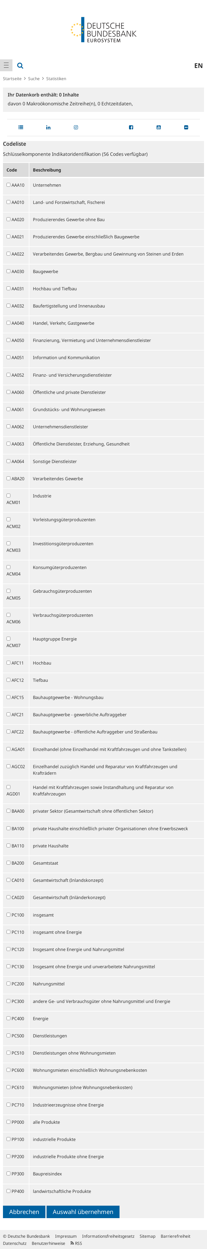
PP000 (18, 1122)
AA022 (18, 254)
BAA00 (18, 811)
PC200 (18, 984)
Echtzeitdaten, (115, 103)
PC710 (18, 1105)
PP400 (18, 1191)
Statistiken (56, 78)
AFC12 (18, 680)
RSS (76, 1243)
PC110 (18, 932)
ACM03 (13, 550)
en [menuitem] (198, 65)
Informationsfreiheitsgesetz (108, 1236)
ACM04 (13, 574)
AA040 (18, 323)
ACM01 (13, 502)
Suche (34, 78)
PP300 (18, 1174)
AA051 (18, 357)
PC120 (18, 949)
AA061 (18, 409)
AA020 (18, 219)
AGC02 (18, 766)
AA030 (18, 271)
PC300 (18, 1001)
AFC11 (18, 663)
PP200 (18, 1156)
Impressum (66, 1236)
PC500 (18, 1036)
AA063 (18, 444)
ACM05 (13, 598)
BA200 (18, 863)
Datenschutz (14, 1243)
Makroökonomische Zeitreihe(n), (60, 103)
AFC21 (18, 714)
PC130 (18, 966)
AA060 (18, 392)
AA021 (18, 237)
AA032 (18, 306)
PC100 (18, 915)
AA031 (18, 288)
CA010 (18, 880)
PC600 (18, 1070)
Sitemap (147, 1236)
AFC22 (18, 732)
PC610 (18, 1087)
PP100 (18, 1139)
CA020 (18, 897)
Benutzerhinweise (48, 1243)
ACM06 (13, 621)
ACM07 (13, 645)
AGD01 (13, 794)
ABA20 (18, 478)
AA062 (18, 426)
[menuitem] (6, 65)
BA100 (18, 828)
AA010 (18, 202)
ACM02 (13, 526)
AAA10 (18, 185)
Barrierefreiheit (175, 1236)
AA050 (18, 340)
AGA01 (18, 749)
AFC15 (18, 697)
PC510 (18, 1053)
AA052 (18, 375)
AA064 (18, 461)
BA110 (18, 846)
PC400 (18, 1018)
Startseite (12, 78)
